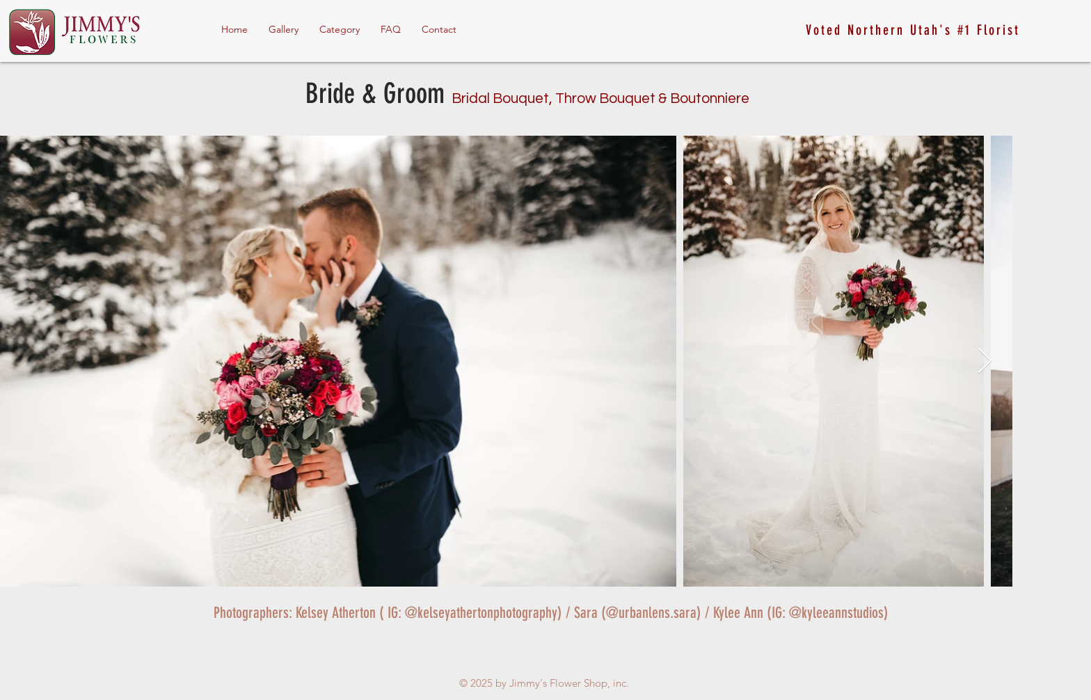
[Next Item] (985, 361)
